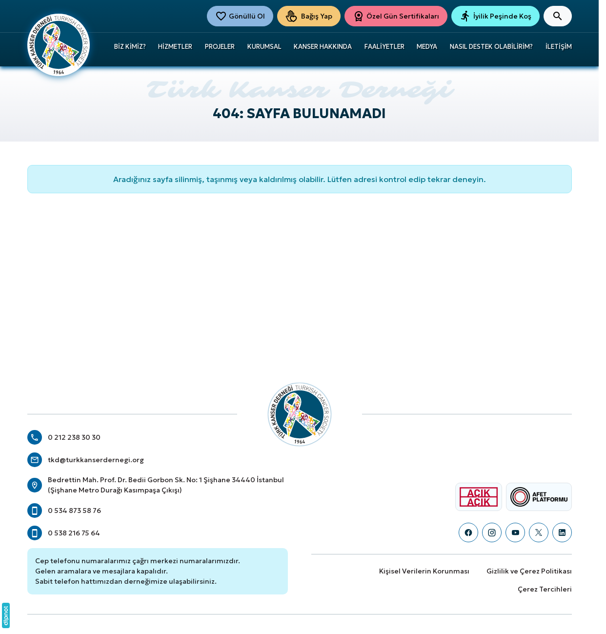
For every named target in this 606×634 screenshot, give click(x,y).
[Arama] (558, 16)
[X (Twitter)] (538, 532)
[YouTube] (515, 532)
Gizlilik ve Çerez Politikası (529, 571)
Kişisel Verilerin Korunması (424, 571)
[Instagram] (492, 532)
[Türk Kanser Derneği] (58, 44)
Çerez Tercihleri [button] (545, 589)
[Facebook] (468, 532)
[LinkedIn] (562, 532)
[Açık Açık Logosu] (478, 497)
